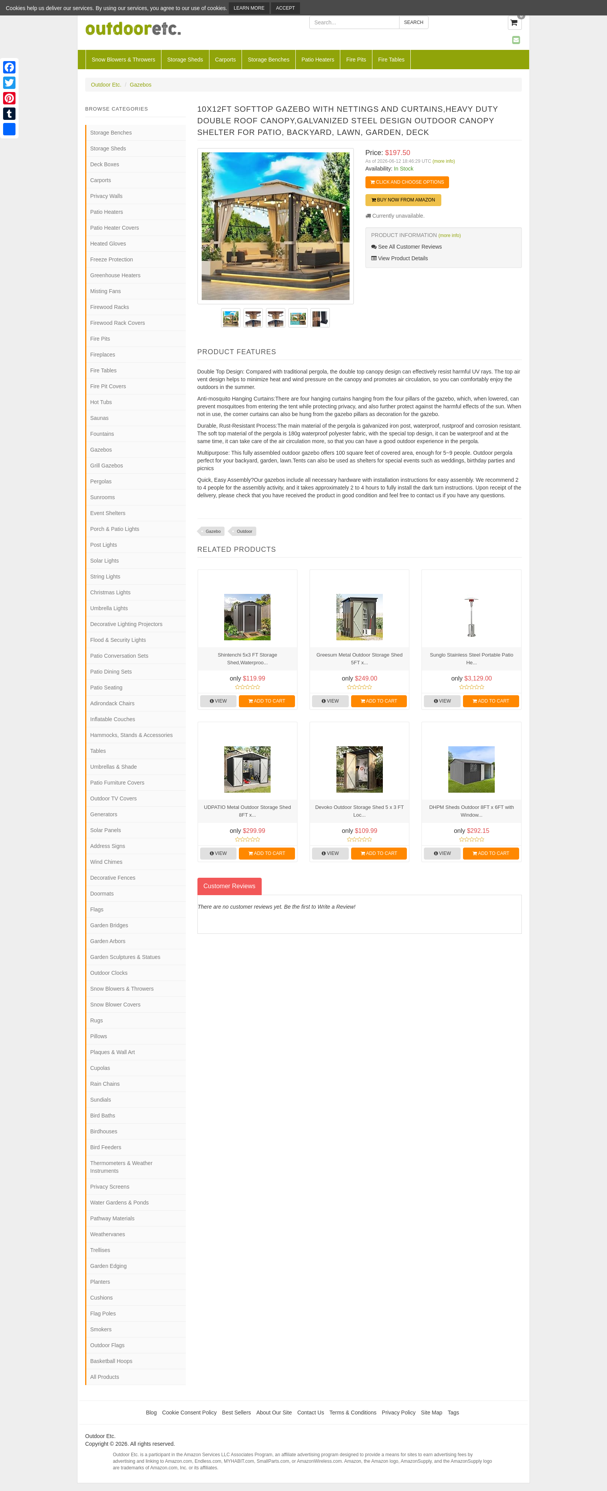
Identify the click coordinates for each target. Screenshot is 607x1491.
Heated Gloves (108, 244)
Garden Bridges (109, 925)
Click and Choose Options (407, 182)
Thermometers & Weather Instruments (121, 1167)
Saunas (99, 418)
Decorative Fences (112, 878)
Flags (96, 909)
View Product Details (399, 258)
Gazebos (140, 85)
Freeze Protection (111, 259)
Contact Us (310, 1412)
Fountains (102, 434)
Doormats (102, 894)
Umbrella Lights (109, 608)
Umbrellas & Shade (113, 767)
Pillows (98, 1036)
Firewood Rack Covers (117, 323)
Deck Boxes (104, 164)
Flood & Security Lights (118, 640)
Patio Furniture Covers (117, 783)
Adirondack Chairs (112, 703)
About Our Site (274, 1412)
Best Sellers (236, 1412)
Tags (454, 1412)
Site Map (431, 1412)
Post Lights (103, 545)
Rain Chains (105, 1084)
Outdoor (244, 531)
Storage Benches (268, 59)
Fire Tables (391, 59)
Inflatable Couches (112, 719)
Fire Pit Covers (108, 386)
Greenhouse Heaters (115, 275)
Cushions (101, 1298)
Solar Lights (104, 561)
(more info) (443, 161)
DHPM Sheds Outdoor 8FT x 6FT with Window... (471, 811)
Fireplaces (102, 354)
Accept (285, 8)
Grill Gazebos (106, 465)
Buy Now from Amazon (403, 200)
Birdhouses (103, 1131)
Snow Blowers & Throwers (123, 59)
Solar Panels (105, 830)
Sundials (100, 1100)
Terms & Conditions (352, 1412)
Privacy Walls (106, 196)
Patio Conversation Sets (119, 656)
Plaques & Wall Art (112, 1052)
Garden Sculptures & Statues (125, 957)
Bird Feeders (105, 1147)
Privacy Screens (109, 1187)
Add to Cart (267, 701)
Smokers (100, 1329)
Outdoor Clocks (108, 973)
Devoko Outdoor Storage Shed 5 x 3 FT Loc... (359, 811)
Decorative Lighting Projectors (126, 624)
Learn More (249, 8)
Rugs (96, 1020)
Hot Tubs (101, 402)
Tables (98, 751)
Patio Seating (106, 687)
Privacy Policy (398, 1412)
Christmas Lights (110, 592)
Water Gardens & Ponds (119, 1202)
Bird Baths (102, 1115)
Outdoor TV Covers (113, 798)
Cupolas (100, 1068)
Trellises (100, 1250)
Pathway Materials (112, 1218)
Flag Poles (103, 1313)
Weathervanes (107, 1234)
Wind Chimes (106, 862)
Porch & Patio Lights (114, 529)
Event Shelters (107, 513)
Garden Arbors (107, 941)
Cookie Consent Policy (189, 1412)
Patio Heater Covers (114, 228)
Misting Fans (105, 291)
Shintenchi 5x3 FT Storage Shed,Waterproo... (247, 658)
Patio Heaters (318, 59)
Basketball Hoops (111, 1361)
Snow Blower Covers (115, 1004)
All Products (104, 1377)
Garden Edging (108, 1266)
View (218, 701)
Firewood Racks (109, 307)
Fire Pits (356, 59)
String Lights (105, 576)
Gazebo (213, 531)
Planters (100, 1282)
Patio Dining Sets (111, 672)
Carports (225, 59)
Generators (103, 814)
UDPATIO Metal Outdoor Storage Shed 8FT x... (247, 811)
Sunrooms (102, 497)
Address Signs (107, 846)
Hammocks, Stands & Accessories (131, 735)
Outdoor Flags (107, 1345)
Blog (151, 1412)
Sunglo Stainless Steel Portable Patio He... (471, 658)
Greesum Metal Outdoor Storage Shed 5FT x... (359, 658)
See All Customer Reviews (406, 247)
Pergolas (100, 481)
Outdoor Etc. (106, 85)
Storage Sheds (185, 59)
